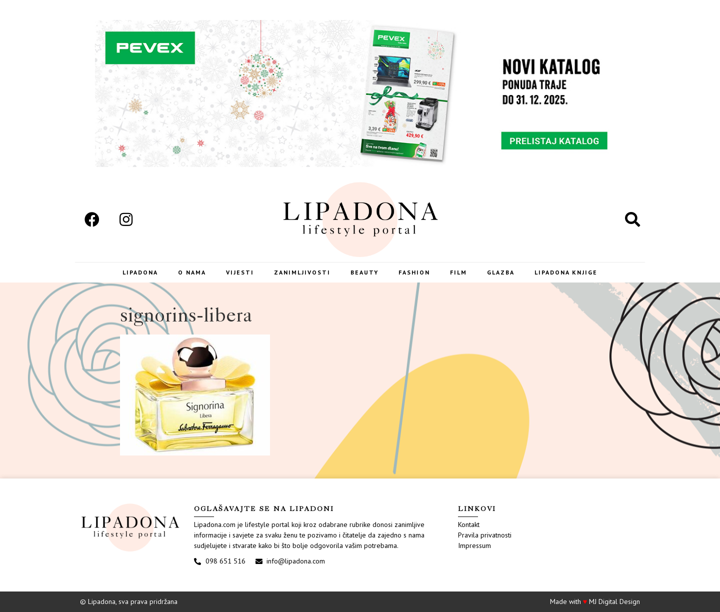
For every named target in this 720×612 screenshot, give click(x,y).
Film (458, 272)
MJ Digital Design (614, 601)
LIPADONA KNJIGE (566, 272)
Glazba (500, 272)
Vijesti (240, 272)
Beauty (364, 272)
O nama (192, 272)
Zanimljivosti (302, 272)
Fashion (414, 272)
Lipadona (140, 272)
